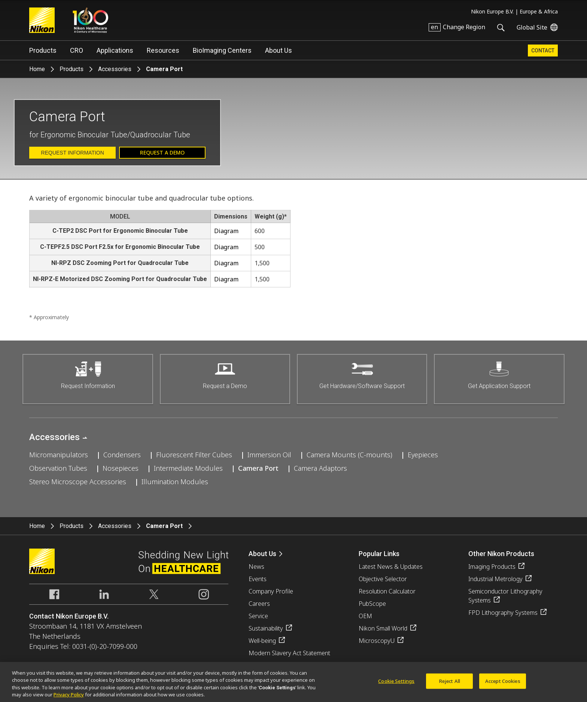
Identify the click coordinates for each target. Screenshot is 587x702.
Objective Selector (383, 579)
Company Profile (271, 591)
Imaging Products (491, 566)
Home (37, 69)
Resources (163, 50)
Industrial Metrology (495, 579)
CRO (76, 50)
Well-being (262, 641)
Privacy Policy (69, 698)
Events (258, 579)
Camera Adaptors (320, 468)
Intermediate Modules (188, 468)
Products (43, 50)
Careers (259, 603)
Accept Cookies (502, 684)
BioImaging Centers (222, 50)
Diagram (226, 231)
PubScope (372, 603)
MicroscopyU (377, 641)
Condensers (122, 454)
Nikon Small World (383, 628)
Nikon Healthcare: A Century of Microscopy (90, 20)
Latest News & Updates (391, 566)
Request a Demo (162, 152)
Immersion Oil (269, 454)
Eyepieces (423, 454)
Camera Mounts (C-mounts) (349, 454)
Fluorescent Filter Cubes (194, 454)
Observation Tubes (58, 468)
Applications (115, 50)
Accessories (114, 69)
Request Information (72, 153)
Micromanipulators (58, 454)
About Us (278, 50)
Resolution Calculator (387, 591)
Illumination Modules (175, 481)
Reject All (449, 684)
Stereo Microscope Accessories (77, 481)
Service (258, 616)
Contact (542, 51)
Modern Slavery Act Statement (289, 653)
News (256, 566)
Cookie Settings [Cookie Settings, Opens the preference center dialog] (396, 684)
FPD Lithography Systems (503, 612)
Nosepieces (121, 468)
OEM (365, 616)
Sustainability (266, 628)
